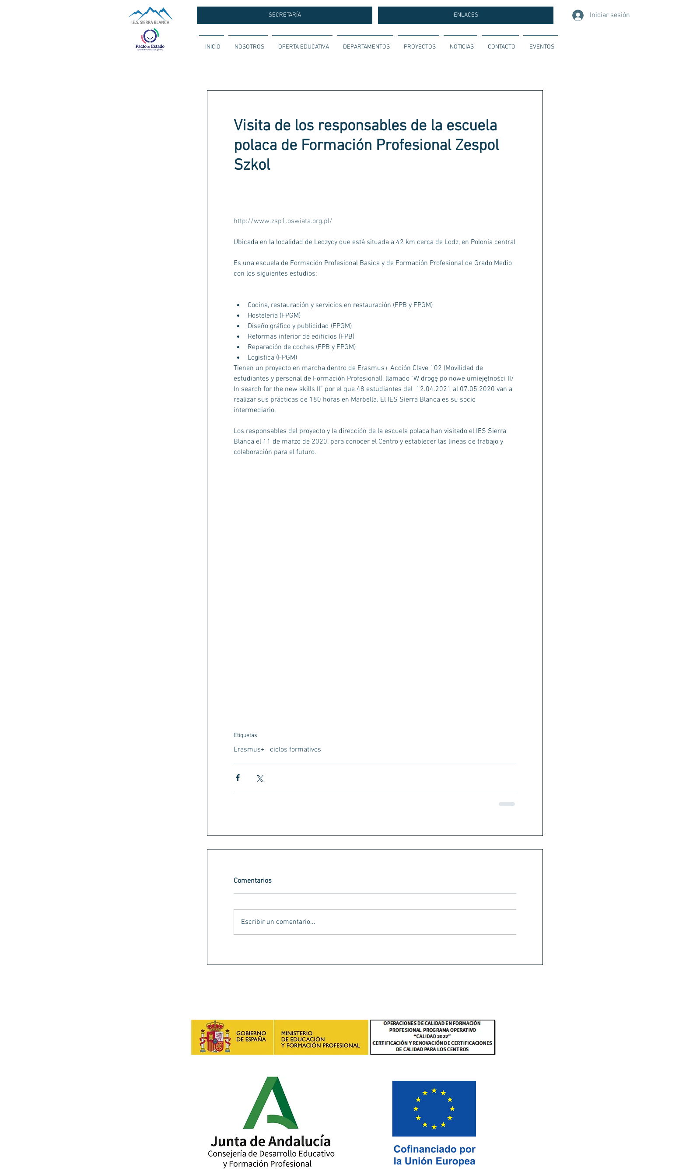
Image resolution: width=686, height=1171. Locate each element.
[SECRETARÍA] (284, 15)
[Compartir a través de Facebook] (238, 777)
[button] (248, 43)
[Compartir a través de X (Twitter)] (259, 777)
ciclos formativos (295, 749)
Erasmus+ (249, 749)
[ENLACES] (465, 15)
